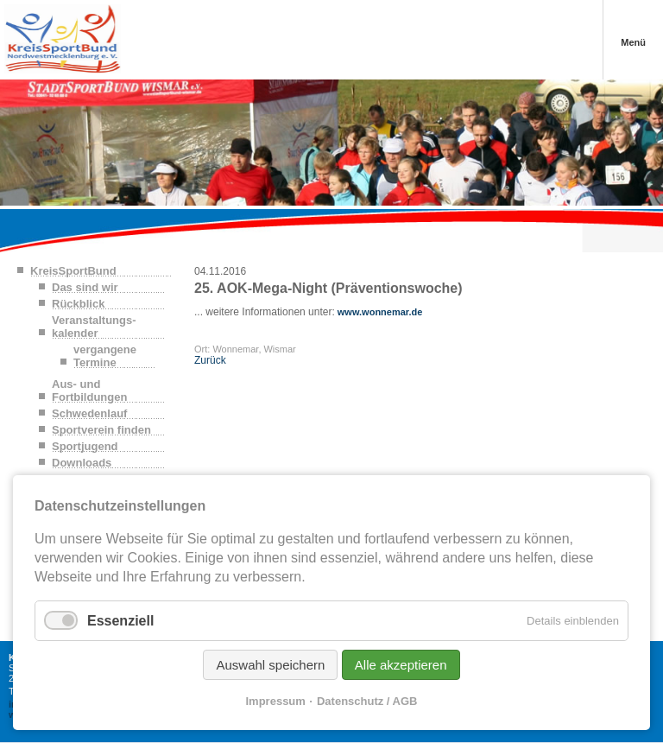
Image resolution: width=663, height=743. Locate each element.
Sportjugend (85, 446)
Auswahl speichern (270, 664)
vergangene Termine (104, 356)
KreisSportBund (73, 270)
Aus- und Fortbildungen (89, 390)
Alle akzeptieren (401, 664)
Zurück (210, 360)
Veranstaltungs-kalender (94, 327)
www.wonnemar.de (379, 312)
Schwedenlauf (89, 413)
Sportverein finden (101, 429)
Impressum (276, 701)
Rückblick (78, 303)
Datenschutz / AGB (367, 701)
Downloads (81, 462)
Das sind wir (85, 287)
